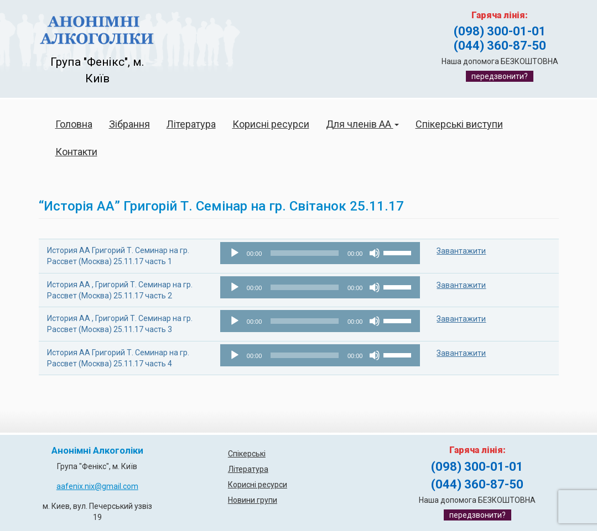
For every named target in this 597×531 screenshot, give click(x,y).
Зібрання (129, 124)
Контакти (76, 151)
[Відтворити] (234, 253)
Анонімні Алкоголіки (97, 450)
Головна (73, 124)
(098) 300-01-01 (500, 31)
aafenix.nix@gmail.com (97, 486)
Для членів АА (362, 124)
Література (191, 124)
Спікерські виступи (459, 124)
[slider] (305, 253)
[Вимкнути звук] (374, 253)
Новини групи (252, 500)
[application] (320, 253)
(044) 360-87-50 (500, 45)
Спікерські (247, 453)
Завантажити (461, 250)
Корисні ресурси (270, 124)
